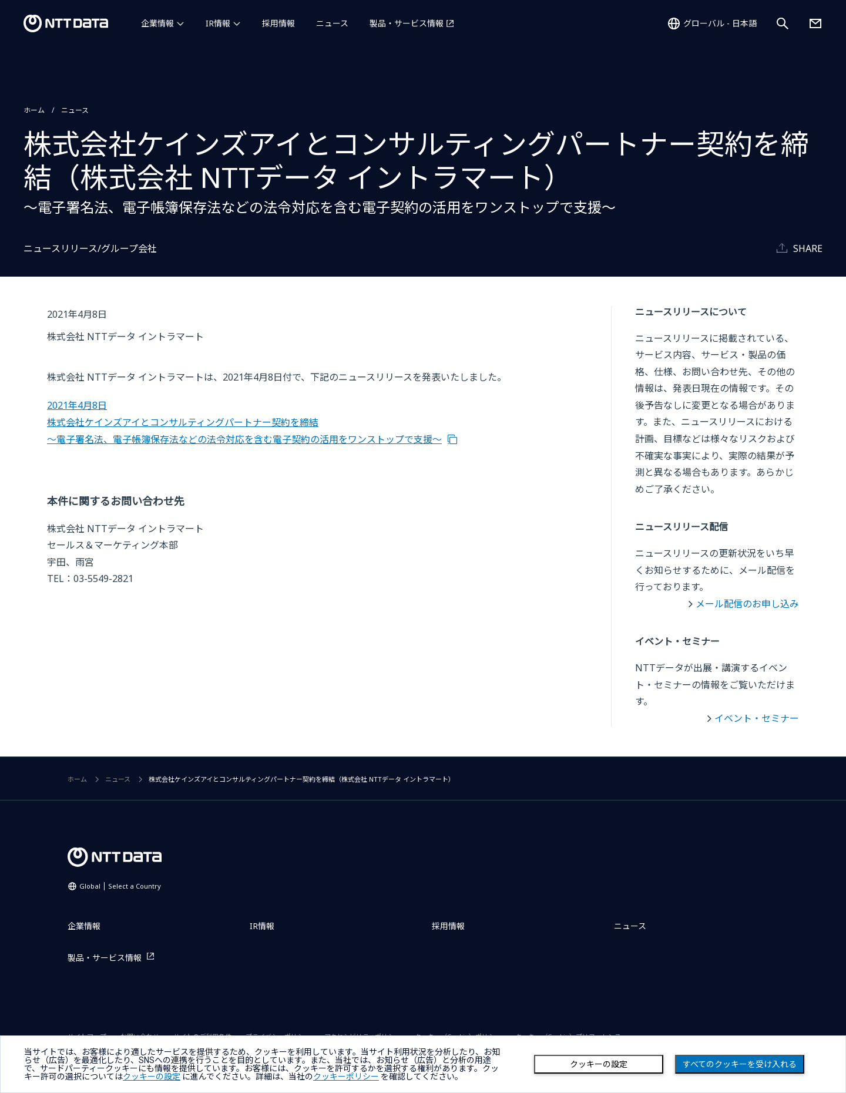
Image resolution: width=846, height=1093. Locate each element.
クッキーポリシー (346, 1076)
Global (120, 886)
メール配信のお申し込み (747, 603)
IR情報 (218, 23)
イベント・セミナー (756, 718)
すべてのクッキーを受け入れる (740, 1064)
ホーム (34, 110)
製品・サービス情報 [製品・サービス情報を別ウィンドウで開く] (407, 23)
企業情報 (157, 23)
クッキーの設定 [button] (151, 1076)
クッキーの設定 (598, 1064)
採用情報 (278, 23)
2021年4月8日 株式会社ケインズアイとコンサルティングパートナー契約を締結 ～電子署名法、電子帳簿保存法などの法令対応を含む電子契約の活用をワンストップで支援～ (244, 422)
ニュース (332, 23)
